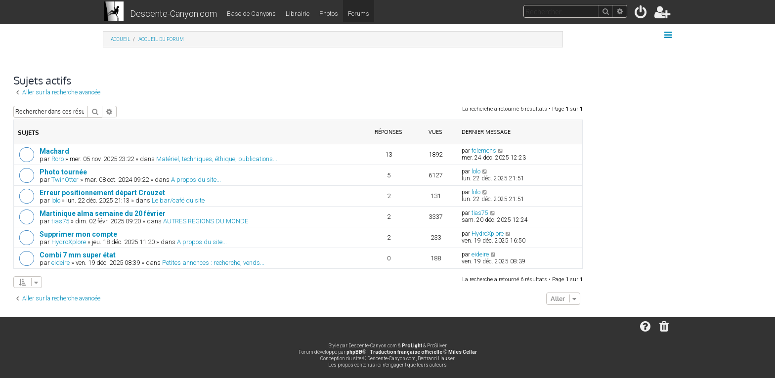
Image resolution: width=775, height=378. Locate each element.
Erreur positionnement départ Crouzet (102, 193)
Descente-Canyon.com (173, 13)
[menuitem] (641, 14)
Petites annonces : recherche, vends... (213, 262)
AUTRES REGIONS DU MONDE (205, 221)
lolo (476, 171)
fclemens (484, 150)
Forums (358, 13)
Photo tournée (63, 172)
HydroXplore (68, 242)
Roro (57, 159)
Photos (328, 13)
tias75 (60, 221)
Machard (54, 151)
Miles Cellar (462, 352)
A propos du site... (196, 179)
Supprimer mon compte (78, 234)
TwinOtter (65, 179)
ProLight (412, 345)
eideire (60, 262)
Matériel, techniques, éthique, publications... (216, 159)
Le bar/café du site (178, 200)
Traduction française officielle (406, 352)
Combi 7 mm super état (78, 255)
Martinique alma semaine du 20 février (103, 213)
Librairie (297, 13)
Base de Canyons (251, 13)
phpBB (354, 352)
